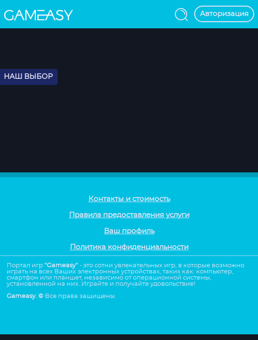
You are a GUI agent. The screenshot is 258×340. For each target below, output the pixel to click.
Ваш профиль (129, 231)
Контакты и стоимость (129, 199)
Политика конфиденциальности (129, 247)
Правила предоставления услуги (129, 215)
